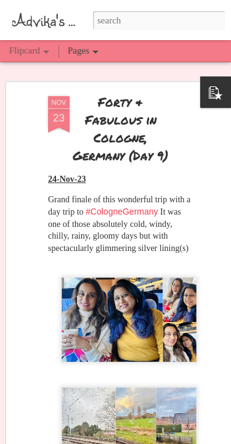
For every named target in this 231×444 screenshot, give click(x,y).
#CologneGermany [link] (122, 203)
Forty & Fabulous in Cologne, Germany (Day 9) (120, 120)
